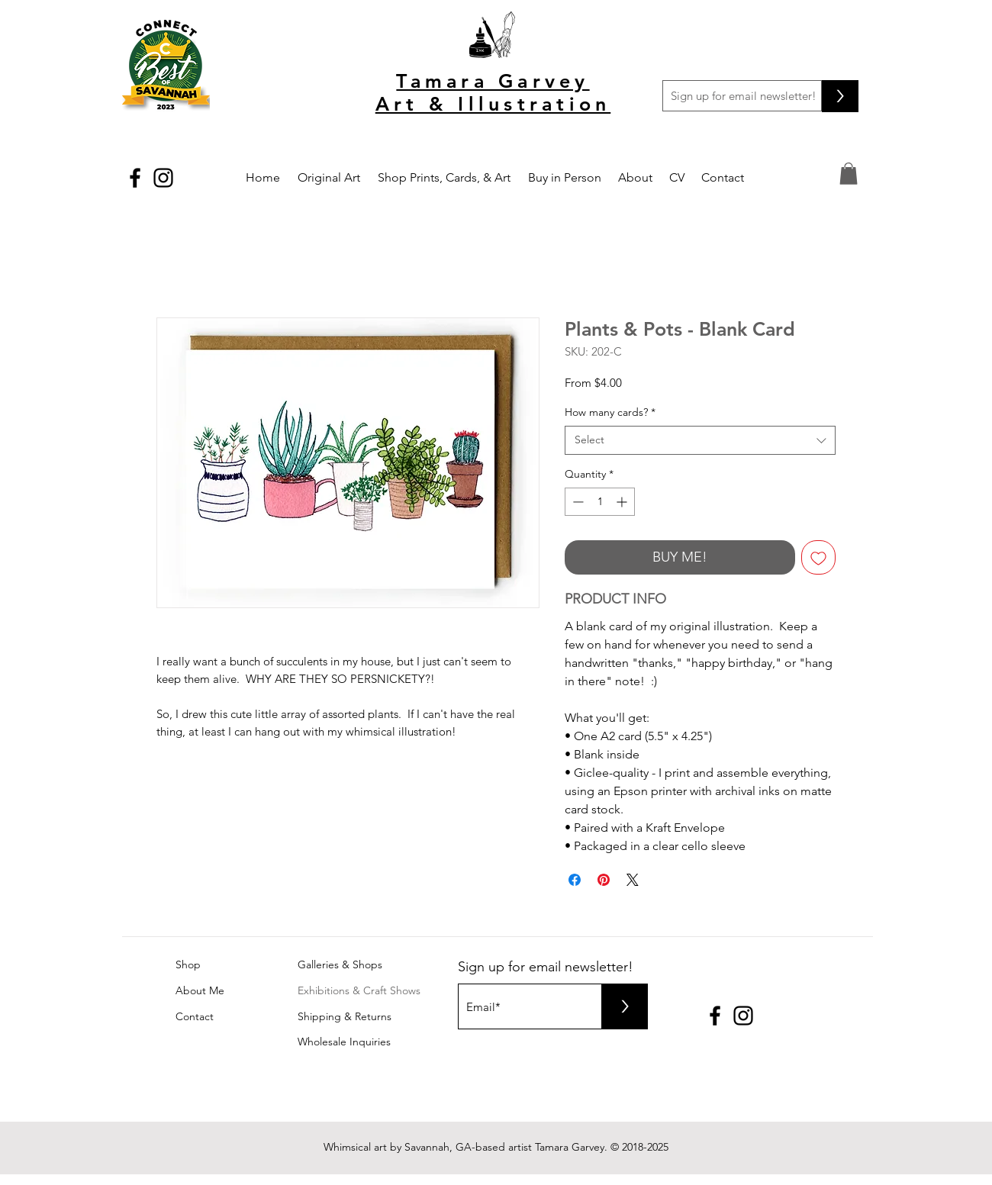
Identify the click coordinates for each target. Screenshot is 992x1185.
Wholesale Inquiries (344, 1041)
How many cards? (610, 412)
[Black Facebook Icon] (135, 178)
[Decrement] (576, 501)
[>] (840, 96)
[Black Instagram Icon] (163, 178)
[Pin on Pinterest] (603, 880)
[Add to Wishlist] (818, 557)
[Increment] (623, 501)
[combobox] (700, 440)
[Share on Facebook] (574, 880)
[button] (848, 174)
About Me (200, 990)
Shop (188, 964)
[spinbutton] (600, 501)
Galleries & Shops (340, 964)
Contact (195, 1016)
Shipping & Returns (344, 1016)
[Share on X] (632, 880)
